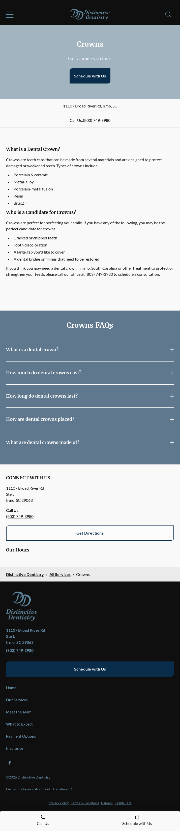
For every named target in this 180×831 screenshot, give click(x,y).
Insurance (14, 748)
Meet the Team (19, 712)
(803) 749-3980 (96, 120)
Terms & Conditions (85, 803)
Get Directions (90, 533)
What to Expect (19, 724)
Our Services (17, 700)
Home (11, 687)
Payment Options (21, 736)
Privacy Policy (59, 803)
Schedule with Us (90, 75)
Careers (107, 803)
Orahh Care (123, 803)
